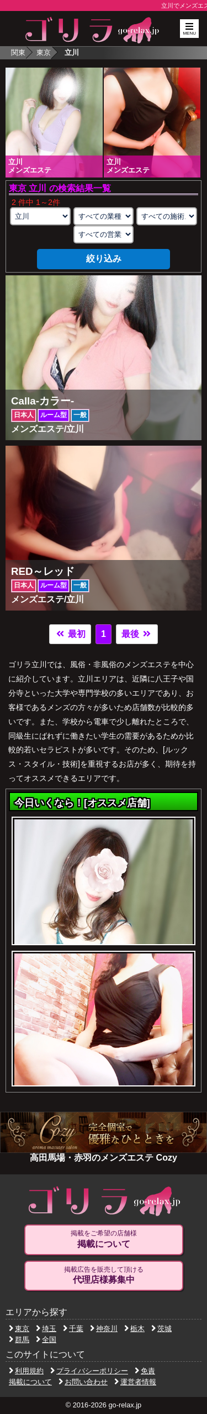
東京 (43, 52)
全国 (46, 1339)
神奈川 (104, 1328)
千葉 (73, 1328)
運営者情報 (135, 1382)
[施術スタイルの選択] (166, 216)
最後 (136, 634)
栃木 (134, 1328)
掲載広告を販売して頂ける (103, 1275)
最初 (70, 634)
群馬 (19, 1339)
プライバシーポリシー (89, 1371)
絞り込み (103, 258)
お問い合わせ (83, 1382)
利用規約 (26, 1371)
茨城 (161, 1328)
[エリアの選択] (40, 216)
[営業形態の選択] (103, 234)
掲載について (30, 1382)
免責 (145, 1371)
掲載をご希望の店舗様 (103, 1239)
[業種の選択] (103, 216)
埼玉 (46, 1328)
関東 (18, 52)
